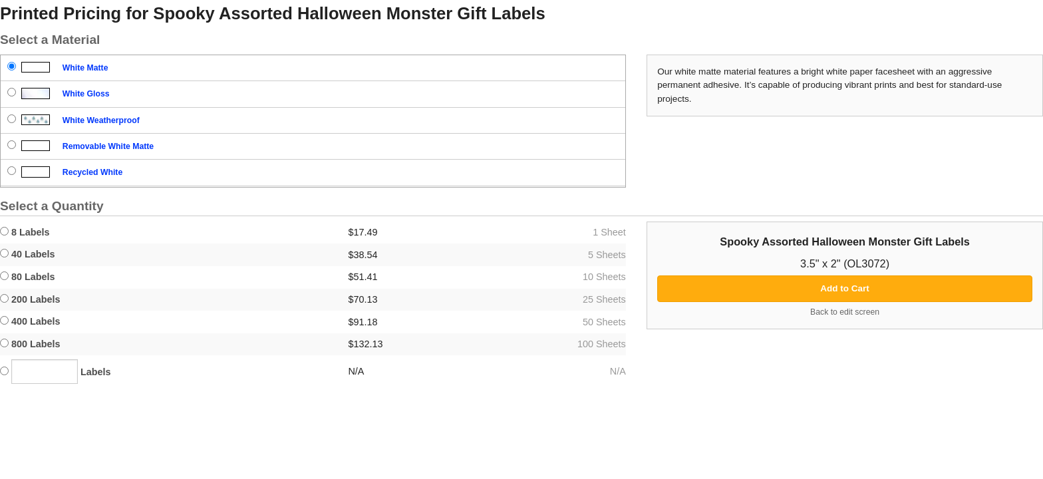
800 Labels (30, 344)
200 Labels (30, 299)
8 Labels (25, 232)
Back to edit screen (844, 312)
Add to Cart (844, 288)
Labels (55, 371)
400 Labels (30, 321)
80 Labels (27, 276)
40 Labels (27, 254)
